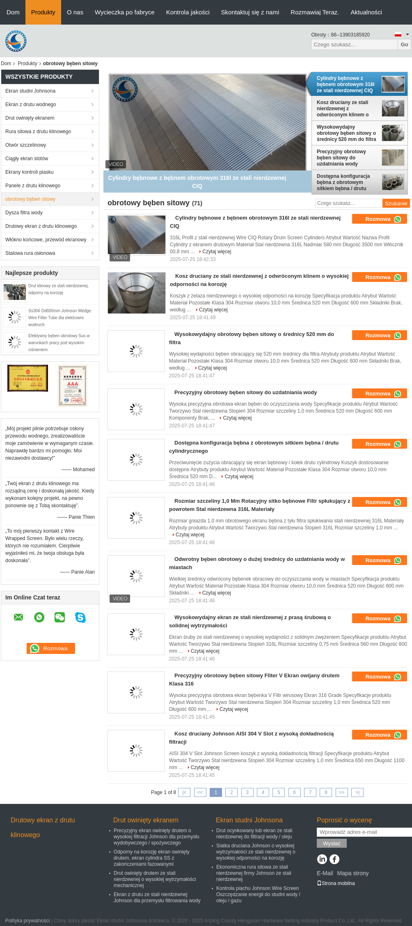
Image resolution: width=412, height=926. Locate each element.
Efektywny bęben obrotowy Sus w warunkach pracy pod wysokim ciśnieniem (59, 343)
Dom (13, 12)
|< (184, 792)
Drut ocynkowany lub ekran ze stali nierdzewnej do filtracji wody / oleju (254, 834)
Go (404, 44)
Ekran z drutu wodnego (30, 104)
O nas (75, 12)
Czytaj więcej (216, 251)
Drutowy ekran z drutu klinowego (41, 226)
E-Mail (325, 873)
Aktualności (366, 12)
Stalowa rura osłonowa (30, 253)
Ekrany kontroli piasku (29, 172)
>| (357, 792)
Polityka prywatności (27, 921)
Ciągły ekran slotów (26, 158)
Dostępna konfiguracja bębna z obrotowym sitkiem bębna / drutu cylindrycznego (343, 182)
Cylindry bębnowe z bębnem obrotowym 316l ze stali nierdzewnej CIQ (346, 84)
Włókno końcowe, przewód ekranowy (45, 240)
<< (200, 792)
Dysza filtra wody (24, 213)
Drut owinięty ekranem (29, 118)
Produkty (43, 12)
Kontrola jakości (188, 12)
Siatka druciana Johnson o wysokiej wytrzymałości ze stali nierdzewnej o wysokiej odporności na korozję (255, 852)
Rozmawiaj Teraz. (315, 12)
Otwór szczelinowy (25, 145)
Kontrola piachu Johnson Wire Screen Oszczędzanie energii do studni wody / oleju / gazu (258, 894)
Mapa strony (353, 873)
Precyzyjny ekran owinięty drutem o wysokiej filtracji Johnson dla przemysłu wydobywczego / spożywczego (156, 837)
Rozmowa (384, 219)
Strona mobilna (336, 883)
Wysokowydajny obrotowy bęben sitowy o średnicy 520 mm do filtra (346, 133)
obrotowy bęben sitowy (30, 199)
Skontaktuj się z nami (250, 12)
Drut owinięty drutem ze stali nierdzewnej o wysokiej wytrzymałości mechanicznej (155, 879)
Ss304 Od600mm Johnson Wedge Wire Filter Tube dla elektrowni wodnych (59, 318)
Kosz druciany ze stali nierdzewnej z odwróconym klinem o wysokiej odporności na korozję (345, 109)
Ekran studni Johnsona (30, 91)
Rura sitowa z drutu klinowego (38, 131)
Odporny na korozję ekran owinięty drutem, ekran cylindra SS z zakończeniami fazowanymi (152, 858)
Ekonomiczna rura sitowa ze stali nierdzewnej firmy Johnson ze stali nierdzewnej (253, 873)
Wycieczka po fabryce (125, 12)
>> (342, 792)
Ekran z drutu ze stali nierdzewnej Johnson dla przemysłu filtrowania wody (157, 897)
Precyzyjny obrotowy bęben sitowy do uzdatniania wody (341, 158)
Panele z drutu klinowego (32, 185)
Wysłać (332, 843)
